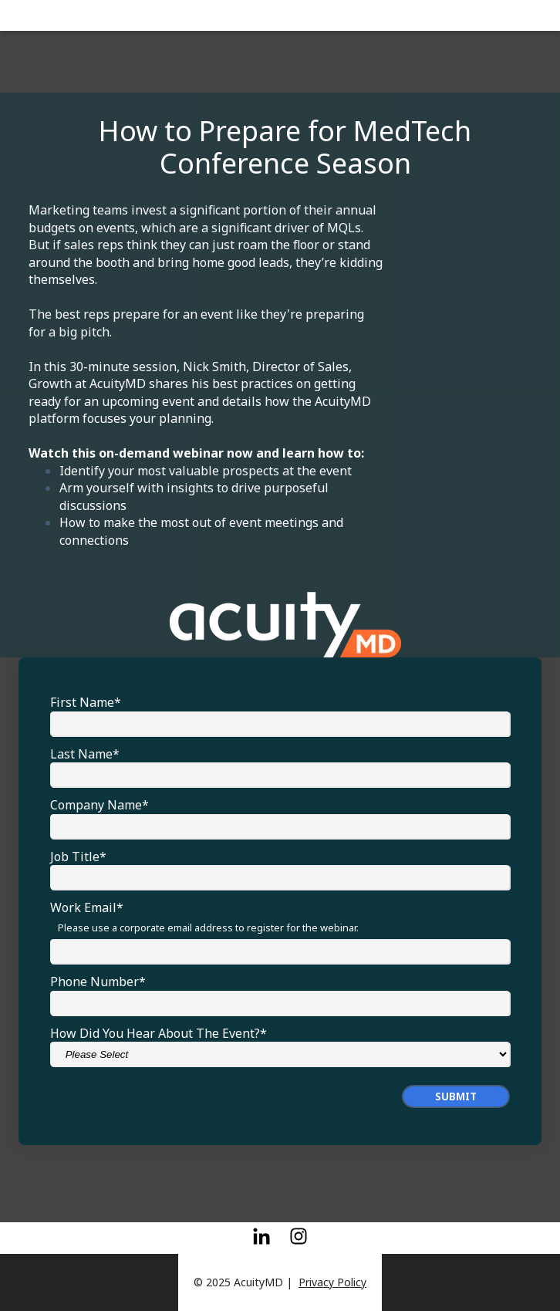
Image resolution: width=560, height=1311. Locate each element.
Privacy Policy (332, 1282)
